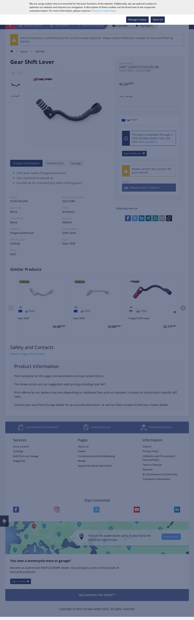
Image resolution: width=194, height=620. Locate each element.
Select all (158, 19)
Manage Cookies (137, 19)
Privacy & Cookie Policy (103, 10)
